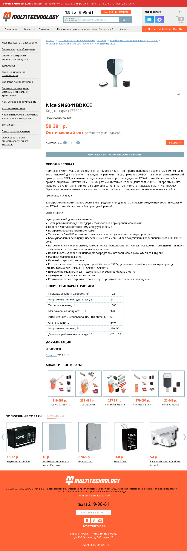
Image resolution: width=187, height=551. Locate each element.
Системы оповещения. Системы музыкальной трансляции (15, 92)
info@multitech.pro (94, 526)
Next (184, 437)
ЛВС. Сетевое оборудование (19, 101)
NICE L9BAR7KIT (87, 404)
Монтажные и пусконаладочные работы (115, 154)
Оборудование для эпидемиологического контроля (15, 141)
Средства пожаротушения (17, 82)
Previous (2, 437)
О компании (11, 29)
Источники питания (13, 108)
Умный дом (8, 124)
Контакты (124, 29)
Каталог (28, 29)
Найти (125, 19)
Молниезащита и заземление (20, 42)
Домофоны (8, 65)
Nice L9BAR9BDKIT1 (115, 404)
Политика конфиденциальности (93, 495)
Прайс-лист (44, 29)
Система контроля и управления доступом (15, 57)
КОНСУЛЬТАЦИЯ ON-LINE (164, 29)
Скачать (51, 355)
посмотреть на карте (93, 545)
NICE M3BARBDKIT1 (142, 404)
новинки (55, 416)
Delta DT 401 (120, 461)
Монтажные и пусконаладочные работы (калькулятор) (85, 29)
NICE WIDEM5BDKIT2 (60, 404)
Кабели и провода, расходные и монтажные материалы (20, 116)
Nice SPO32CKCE (170, 404)
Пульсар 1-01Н (85, 461)
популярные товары (24, 416)
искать (72, 19)
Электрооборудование (16, 131)
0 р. (181, 12)
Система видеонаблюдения (18, 49)
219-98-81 (79, 12)
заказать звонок (116, 12)
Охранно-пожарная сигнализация (13, 73)
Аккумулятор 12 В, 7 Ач (18, 461)
